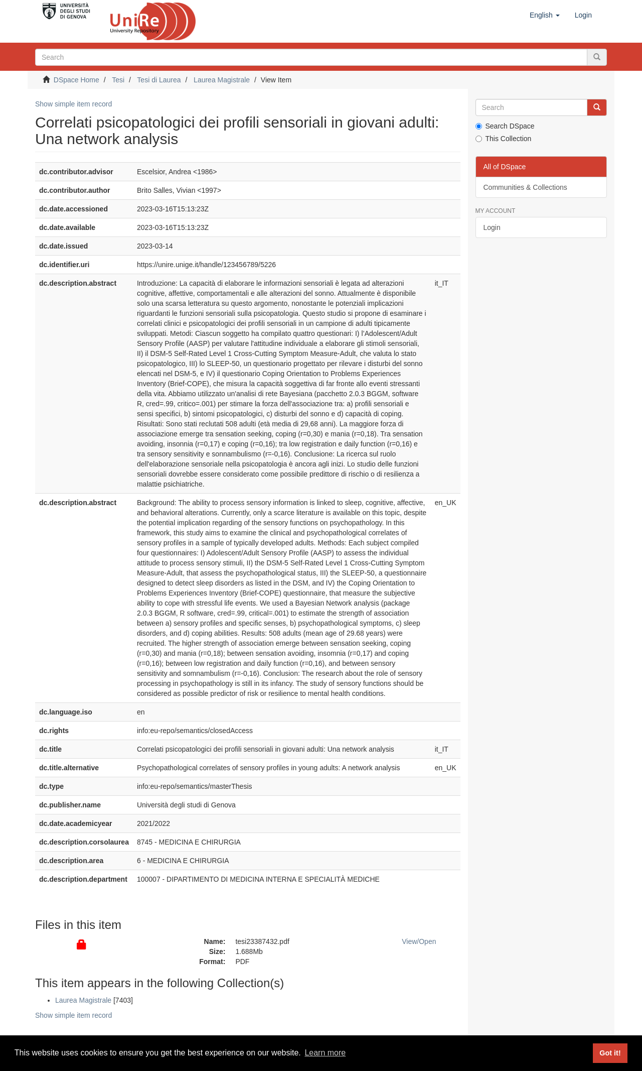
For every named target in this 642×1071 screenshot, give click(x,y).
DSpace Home (76, 80)
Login (492, 227)
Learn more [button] (325, 1052)
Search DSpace (505, 126)
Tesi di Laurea (159, 80)
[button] (544, 15)
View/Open (419, 941)
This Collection (503, 139)
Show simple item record (73, 104)
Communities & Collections (525, 187)
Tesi (118, 80)
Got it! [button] (609, 1053)
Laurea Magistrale (222, 80)
